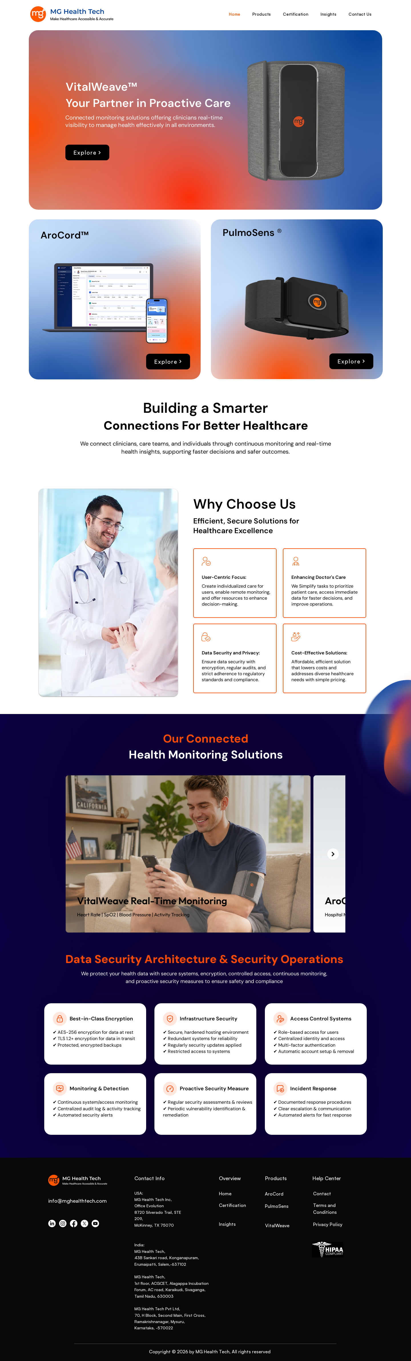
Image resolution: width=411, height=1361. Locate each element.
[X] (84, 1223)
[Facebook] (73, 1223)
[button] (261, 14)
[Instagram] (63, 1223)
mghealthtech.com (84, 1201)
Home (225, 1193)
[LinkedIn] (52, 1223)
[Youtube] (95, 1223)
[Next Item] (333, 854)
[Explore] (87, 152)
